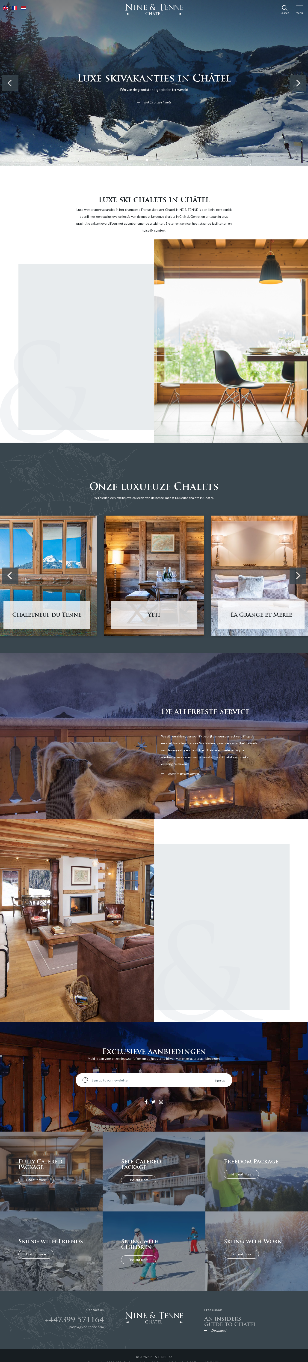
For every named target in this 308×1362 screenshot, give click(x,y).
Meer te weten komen (183, 773)
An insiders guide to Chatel (230, 1321)
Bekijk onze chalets (157, 102)
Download (218, 1330)
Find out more (36, 1180)
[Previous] (10, 83)
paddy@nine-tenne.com (86, 1327)
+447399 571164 (74, 1319)
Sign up (220, 1080)
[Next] (298, 83)
